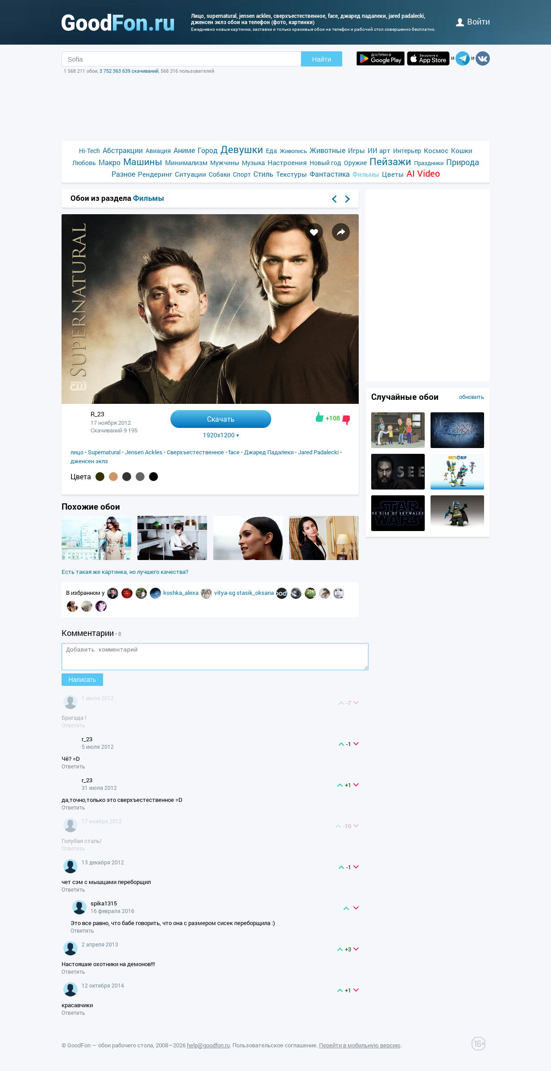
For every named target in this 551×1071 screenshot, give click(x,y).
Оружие (355, 162)
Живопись (293, 151)
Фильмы (365, 174)
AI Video (423, 173)
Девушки (241, 149)
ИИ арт (379, 150)
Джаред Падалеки (269, 452)
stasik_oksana (255, 593)
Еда (271, 150)
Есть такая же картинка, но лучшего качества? (125, 572)
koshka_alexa (181, 593)
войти (473, 21)
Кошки (461, 150)
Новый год (325, 162)
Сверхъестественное (195, 452)
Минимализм (186, 162)
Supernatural (104, 452)
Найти (321, 59)
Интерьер (407, 150)
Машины (142, 162)
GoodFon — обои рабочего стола (110, 1049)
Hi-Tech (89, 150)
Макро (109, 162)
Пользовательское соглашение (274, 1049)
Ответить (73, 729)
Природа (462, 162)
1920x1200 (221, 435)
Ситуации (190, 174)
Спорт (242, 174)
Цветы (393, 174)
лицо (76, 452)
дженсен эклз (89, 461)
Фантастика (330, 173)
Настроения (287, 162)
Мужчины (224, 162)
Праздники (428, 163)
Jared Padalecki (318, 452)
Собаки (219, 174)
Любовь (84, 162)
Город (208, 150)
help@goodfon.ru (208, 1049)
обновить (471, 397)
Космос (436, 150)
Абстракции (123, 150)
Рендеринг (155, 174)
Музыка (253, 162)
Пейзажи (390, 161)
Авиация (158, 150)
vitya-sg (225, 593)
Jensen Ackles (143, 452)
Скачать (221, 418)
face (234, 452)
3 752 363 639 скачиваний (128, 70)
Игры (356, 150)
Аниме (184, 150)
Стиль (263, 173)
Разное (123, 173)
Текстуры (291, 174)
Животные (327, 150)
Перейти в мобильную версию (360, 1049)
